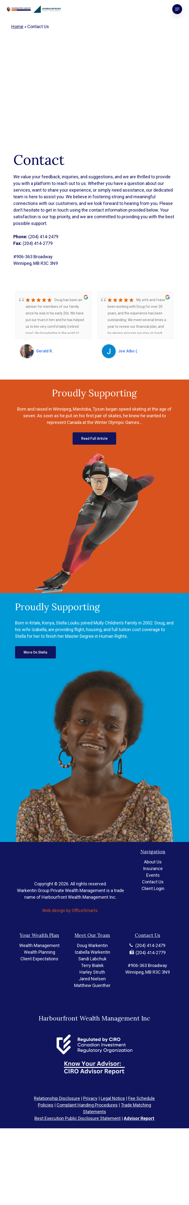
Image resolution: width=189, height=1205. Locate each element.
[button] (177, 9)
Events (153, 889)
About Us (153, 876)
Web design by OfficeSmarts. (70, 919)
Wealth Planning (39, 974)
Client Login (153, 903)
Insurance (153, 883)
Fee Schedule (141, 1098)
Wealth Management (39, 967)
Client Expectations (39, 981)
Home (17, 26)
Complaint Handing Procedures (87, 1105)
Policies (45, 1105)
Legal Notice (113, 1098)
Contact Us (153, 896)
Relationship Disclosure (57, 1098)
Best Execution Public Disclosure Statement (77, 1118)
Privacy (90, 1098)
